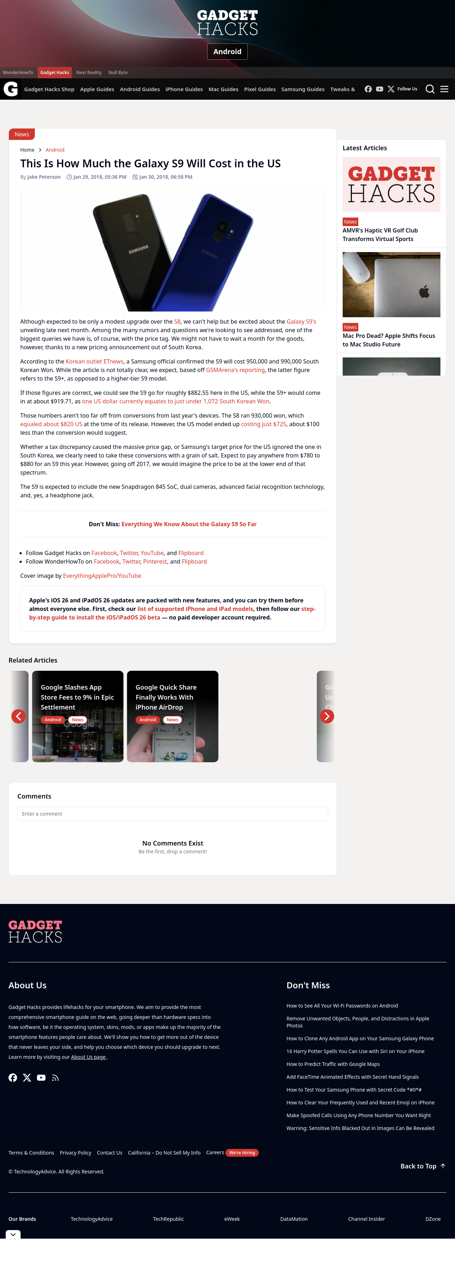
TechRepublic (168, 1218)
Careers (232, 1153)
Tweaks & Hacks (351, 89)
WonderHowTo (18, 72)
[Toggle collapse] (13, 1234)
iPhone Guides (184, 89)
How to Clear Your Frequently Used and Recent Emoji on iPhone (361, 1102)
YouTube (152, 553)
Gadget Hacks (55, 72)
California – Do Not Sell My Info (164, 1152)
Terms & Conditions (31, 1152)
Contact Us (109, 1152)
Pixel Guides (260, 89)
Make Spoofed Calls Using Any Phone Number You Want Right (359, 1115)
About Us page (89, 1056)
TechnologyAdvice (92, 1218)
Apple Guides (97, 89)
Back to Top (423, 1166)
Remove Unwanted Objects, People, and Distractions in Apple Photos (358, 1022)
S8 (177, 321)
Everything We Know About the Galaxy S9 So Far (189, 524)
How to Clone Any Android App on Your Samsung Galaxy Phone (360, 1038)
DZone (433, 1218)
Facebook (104, 553)
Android (227, 51)
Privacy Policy (75, 1152)
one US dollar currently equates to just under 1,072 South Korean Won (175, 401)
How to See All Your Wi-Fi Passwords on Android (342, 1005)
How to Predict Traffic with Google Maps (333, 1064)
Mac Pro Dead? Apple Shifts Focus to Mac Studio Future (389, 340)
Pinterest (155, 561)
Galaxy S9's (301, 321)
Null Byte (117, 72)
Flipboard (191, 553)
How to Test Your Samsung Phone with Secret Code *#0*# (354, 1089)
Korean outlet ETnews (94, 361)
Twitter (129, 553)
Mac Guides (224, 89)
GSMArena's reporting (235, 370)
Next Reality (88, 72)
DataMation (293, 1218)
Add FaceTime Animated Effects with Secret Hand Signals (353, 1076)
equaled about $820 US (51, 424)
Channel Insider (366, 1218)
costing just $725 (263, 424)
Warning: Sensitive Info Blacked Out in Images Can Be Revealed (360, 1128)
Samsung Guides (303, 89)
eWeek (232, 1218)
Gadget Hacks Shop (49, 89)
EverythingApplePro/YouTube (102, 576)
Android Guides (140, 89)
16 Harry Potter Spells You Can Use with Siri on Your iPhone (355, 1051)
